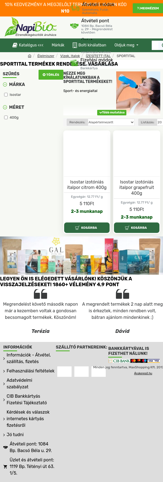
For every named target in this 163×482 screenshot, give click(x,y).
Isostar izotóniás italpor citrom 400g (87, 184)
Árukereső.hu (143, 373)
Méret (16, 107)
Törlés (52, 75)
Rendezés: (77, 122)
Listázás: (147, 122)
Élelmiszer (46, 56)
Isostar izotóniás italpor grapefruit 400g (136, 187)
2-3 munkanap (87, 211)
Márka (17, 84)
